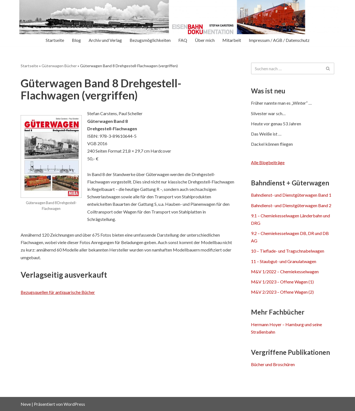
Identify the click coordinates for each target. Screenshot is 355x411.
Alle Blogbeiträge (268, 162)
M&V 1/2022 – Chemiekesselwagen (285, 271)
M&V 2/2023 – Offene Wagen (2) (282, 291)
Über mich (205, 40)
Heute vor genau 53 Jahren (276, 123)
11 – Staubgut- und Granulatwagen (283, 261)
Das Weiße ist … (266, 133)
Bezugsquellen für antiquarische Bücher (58, 292)
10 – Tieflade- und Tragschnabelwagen (287, 250)
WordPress (74, 404)
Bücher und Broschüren (273, 364)
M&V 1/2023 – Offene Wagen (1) (282, 281)
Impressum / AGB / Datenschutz (279, 40)
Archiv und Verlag (105, 40)
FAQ (182, 40)
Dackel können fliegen (272, 144)
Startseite (55, 40)
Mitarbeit (231, 40)
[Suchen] (286, 68)
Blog (76, 40)
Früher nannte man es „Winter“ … (281, 103)
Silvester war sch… (268, 113)
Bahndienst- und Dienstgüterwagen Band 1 (291, 195)
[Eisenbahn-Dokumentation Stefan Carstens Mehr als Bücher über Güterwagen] (70, 17)
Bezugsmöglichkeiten (150, 40)
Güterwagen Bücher (59, 65)
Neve (26, 404)
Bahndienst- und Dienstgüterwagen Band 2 (291, 205)
